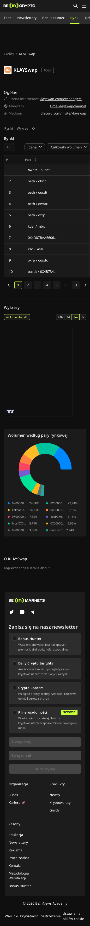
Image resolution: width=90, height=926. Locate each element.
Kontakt (15, 865)
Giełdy (9, 53)
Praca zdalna (19, 858)
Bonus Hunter (53, 17)
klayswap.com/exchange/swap (64, 98)
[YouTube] (22, 612)
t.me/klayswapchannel (68, 106)
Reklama (15, 850)
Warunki (11, 916)
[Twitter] (11, 612)
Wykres (22, 128)
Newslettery (26, 17)
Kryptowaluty (60, 802)
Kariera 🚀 (17, 802)
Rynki (74, 17)
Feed (8, 17)
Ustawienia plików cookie (73, 916)
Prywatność (29, 916)
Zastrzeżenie (50, 916)
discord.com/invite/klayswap (63, 113)
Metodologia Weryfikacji (19, 875)
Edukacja (16, 834)
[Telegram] (33, 612)
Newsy (54, 794)
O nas (13, 794)
